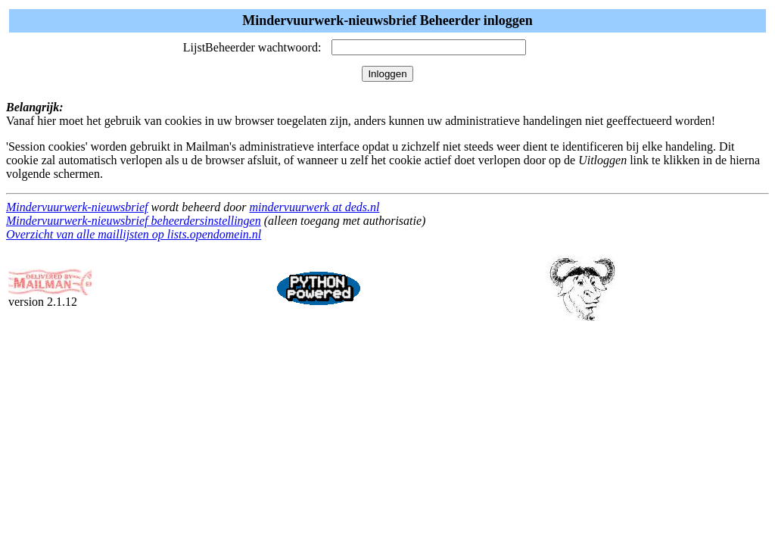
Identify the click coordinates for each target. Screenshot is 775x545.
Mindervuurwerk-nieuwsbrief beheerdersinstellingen (133, 220)
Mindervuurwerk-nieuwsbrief (77, 207)
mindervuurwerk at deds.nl (314, 207)
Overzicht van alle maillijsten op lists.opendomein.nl (133, 234)
